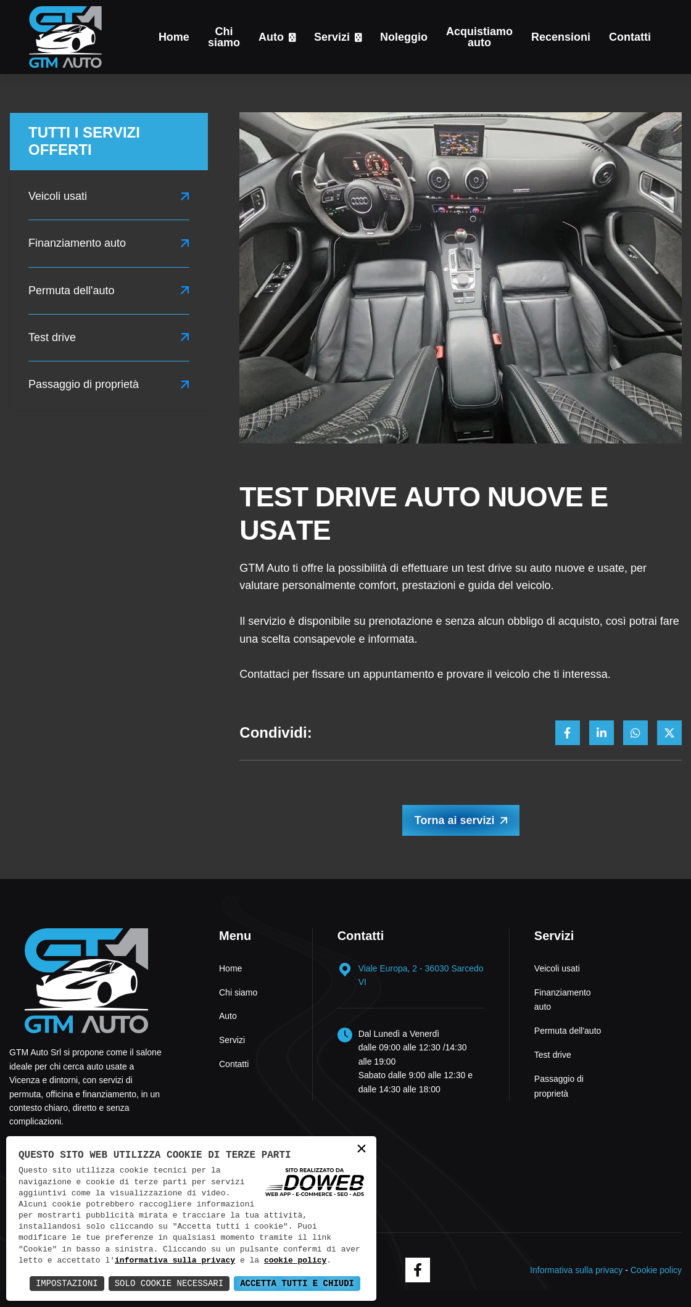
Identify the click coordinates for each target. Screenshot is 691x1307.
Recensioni (560, 37)
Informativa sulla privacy (576, 1270)
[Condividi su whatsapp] (635, 732)
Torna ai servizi (455, 820)
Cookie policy (656, 1270)
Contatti (630, 37)
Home (174, 37)
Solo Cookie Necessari (169, 1283)
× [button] (361, 1150)
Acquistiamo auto (479, 37)
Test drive (52, 337)
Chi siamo (224, 37)
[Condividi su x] (669, 732)
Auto (271, 37)
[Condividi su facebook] (567, 732)
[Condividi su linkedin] (601, 732)
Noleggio (404, 37)
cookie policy (295, 1260)
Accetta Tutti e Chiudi (297, 1283)
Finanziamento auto (77, 243)
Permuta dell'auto (71, 290)
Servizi (332, 37)
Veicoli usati (57, 196)
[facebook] (417, 1270)
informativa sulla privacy (175, 1260)
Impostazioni (67, 1283)
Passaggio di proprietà (83, 384)
